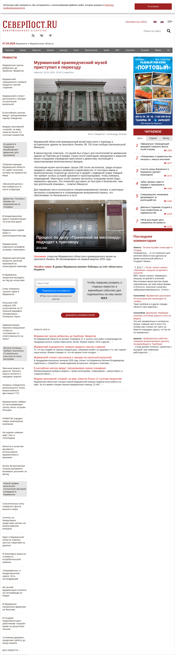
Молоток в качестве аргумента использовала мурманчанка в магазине (12, 452)
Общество (36, 50)
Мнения (50, 50)
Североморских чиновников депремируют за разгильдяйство (154, 197)
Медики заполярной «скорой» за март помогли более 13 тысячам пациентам (13, 130)
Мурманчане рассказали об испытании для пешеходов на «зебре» (152, 298)
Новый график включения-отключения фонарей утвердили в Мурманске (14, 489)
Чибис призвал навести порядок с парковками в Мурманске (152, 185)
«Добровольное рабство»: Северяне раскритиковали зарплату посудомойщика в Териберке (151, 341)
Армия (106, 50)
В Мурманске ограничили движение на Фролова (14, 607)
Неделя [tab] (153, 138)
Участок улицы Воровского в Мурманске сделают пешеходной (154, 172)
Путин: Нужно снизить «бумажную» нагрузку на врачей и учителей (150, 270)
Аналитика (130, 50)
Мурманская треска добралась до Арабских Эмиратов (13, 68)
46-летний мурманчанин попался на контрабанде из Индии (14, 591)
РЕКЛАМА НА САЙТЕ (136, 22)
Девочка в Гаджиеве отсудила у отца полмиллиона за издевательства (156, 210)
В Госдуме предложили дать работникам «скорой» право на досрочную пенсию (14, 623)
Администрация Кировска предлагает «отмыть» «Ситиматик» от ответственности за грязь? (13, 332)
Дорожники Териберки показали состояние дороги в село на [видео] (152, 316)
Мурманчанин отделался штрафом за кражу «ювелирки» (13, 247)
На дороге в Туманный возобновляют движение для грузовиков (10, 149)
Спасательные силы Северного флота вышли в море (13, 506)
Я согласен (153, 6)
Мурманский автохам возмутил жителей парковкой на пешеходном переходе (14, 262)
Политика (10, 50)
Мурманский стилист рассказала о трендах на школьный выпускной (14, 100)
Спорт (76, 50)
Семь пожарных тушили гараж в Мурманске (10, 291)
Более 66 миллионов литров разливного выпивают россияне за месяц (14, 470)
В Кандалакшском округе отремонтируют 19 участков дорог (14, 219)
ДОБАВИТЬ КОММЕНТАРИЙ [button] (80, 315)
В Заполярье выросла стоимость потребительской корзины (14, 557)
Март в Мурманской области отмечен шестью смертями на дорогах (13, 541)
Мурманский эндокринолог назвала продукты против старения (14, 83)
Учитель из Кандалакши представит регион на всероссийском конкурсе (14, 523)
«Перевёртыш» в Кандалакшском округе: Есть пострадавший (11, 574)
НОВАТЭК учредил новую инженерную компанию (12, 421)
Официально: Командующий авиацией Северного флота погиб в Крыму (154, 147)
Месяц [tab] (166, 138)
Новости (9, 57)
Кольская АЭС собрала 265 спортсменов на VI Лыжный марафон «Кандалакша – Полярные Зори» (12, 309)
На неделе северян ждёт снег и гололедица (12, 435)
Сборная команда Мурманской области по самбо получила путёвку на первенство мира (14, 170)
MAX (104, 298)
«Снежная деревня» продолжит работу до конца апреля (13, 640)
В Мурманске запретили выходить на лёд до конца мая (13, 277)
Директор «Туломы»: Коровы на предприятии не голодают (14, 202)
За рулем (145, 50)
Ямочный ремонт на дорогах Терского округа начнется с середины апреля (13, 372)
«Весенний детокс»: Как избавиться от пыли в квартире (13, 187)
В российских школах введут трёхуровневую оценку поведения (14, 115)
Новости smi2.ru (42, 329)
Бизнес (23, 50)
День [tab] (140, 138)
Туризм (158, 50)
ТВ (168, 50)
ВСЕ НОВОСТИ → (11, 650)
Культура (63, 50)
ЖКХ (117, 50)
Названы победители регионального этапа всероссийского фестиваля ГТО (13, 389)
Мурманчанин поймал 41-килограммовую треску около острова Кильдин (14, 405)
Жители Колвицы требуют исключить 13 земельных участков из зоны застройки (13, 353)
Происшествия (91, 50)
